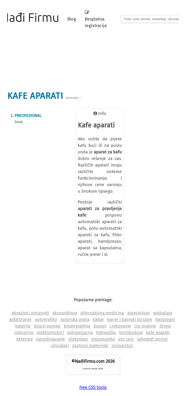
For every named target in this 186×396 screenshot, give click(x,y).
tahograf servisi (152, 339)
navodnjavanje (50, 339)
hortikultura (131, 332)
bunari (100, 325)
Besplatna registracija (96, 19)
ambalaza (162, 312)
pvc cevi (126, 339)
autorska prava (75, 319)
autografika (46, 319)
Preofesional (28, 115)
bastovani (165, 319)
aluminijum (138, 312)
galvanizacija (80, 332)
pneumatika (103, 339)
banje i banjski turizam (129, 319)
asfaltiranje (20, 319)
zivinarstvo (122, 345)
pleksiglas (78, 339)
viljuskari (60, 345)
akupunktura (64, 312)
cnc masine (145, 325)
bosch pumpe (47, 325)
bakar (98, 319)
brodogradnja (77, 325)
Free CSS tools (93, 387)
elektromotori (50, 332)
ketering (24, 339)
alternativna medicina (102, 312)
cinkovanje (120, 325)
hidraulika (106, 332)
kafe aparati (158, 332)
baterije (23, 325)
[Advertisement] (95, 59)
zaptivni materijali (90, 345)
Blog (71, 19)
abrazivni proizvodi (30, 312)
